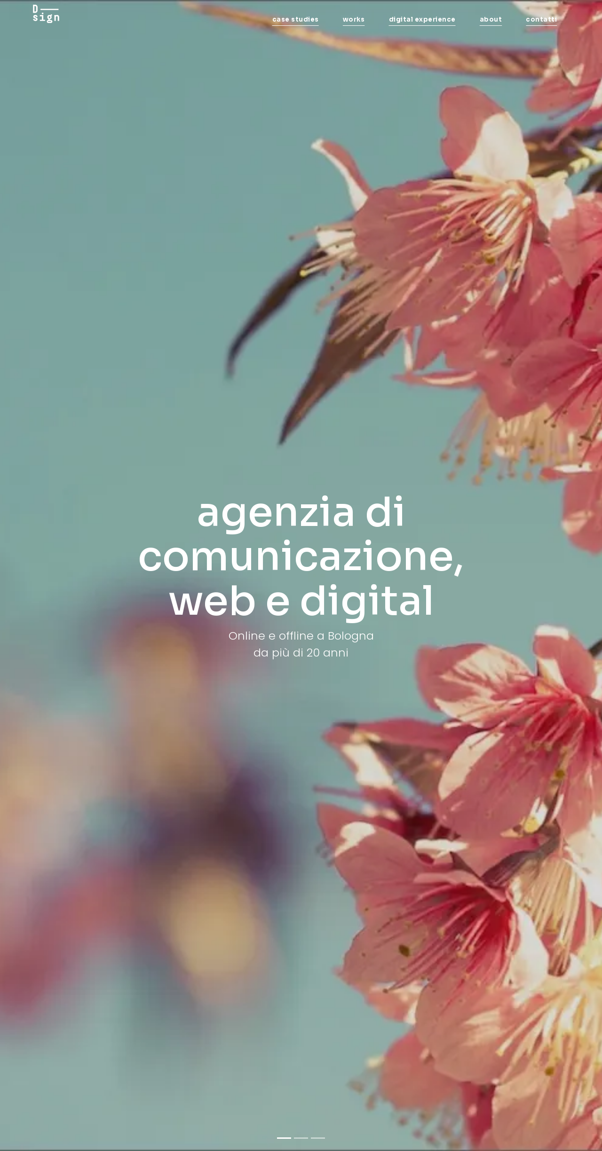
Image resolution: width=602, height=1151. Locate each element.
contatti (541, 19)
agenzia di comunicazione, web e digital (301, 556)
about (491, 19)
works (354, 19)
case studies (295, 19)
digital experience (422, 19)
